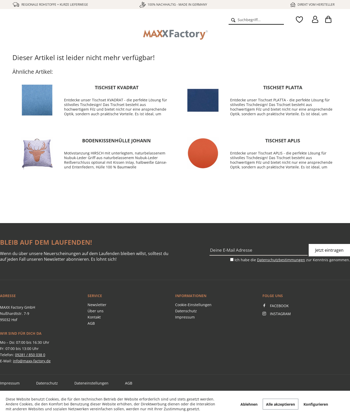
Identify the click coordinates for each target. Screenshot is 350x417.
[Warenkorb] (330, 19)
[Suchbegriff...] (256, 19)
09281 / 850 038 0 (30, 354)
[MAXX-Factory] (175, 34)
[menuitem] (256, 19)
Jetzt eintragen (329, 250)
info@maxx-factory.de (32, 360)
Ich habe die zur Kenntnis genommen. (292, 259)
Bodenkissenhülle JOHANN (116, 140)
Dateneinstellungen (91, 383)
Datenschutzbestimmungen (281, 259)
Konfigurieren (316, 404)
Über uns (96, 310)
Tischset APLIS (282, 140)
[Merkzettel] (298, 19)
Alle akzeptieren (280, 404)
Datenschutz (186, 310)
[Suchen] (233, 19)
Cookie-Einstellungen (193, 304)
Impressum (185, 317)
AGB (91, 323)
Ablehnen (249, 404)
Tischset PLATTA (282, 87)
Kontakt (94, 317)
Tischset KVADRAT (116, 87)
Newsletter (97, 304)
